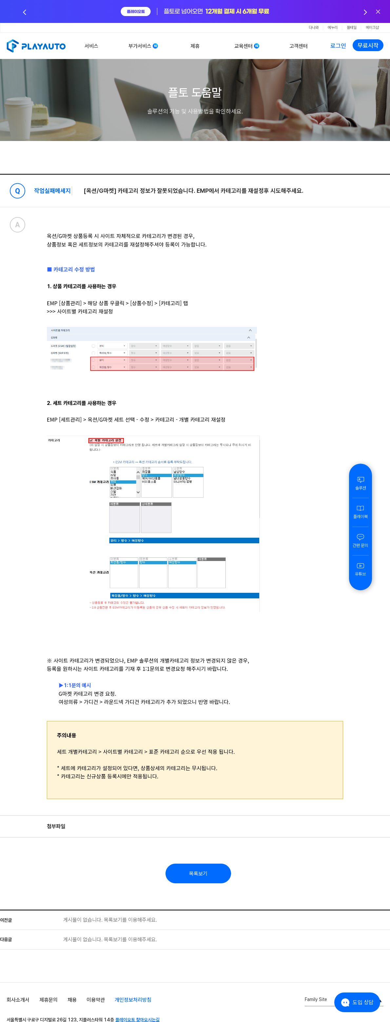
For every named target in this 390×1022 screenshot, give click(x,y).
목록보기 (198, 874)
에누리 (333, 27)
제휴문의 (48, 1000)
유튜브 (360, 569)
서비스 (91, 46)
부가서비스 (139, 46)
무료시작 (368, 45)
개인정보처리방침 (133, 1000)
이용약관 (96, 1000)
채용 (72, 1000)
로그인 (338, 45)
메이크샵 (372, 27)
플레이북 (360, 512)
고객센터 (298, 46)
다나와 (314, 27)
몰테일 (352, 27)
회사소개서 (18, 1000)
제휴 (195, 46)
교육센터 (243, 46)
